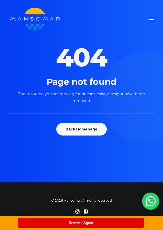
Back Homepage (81, 129)
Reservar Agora (81, 223)
